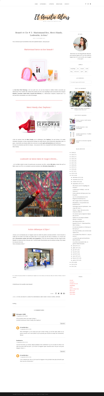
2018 (72, 169)
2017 (72, 171)
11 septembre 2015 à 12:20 (25, 329)
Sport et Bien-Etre (74, 289)
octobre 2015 (76, 181)
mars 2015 (75, 256)
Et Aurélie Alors (24, 327)
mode (87, 68)
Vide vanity (72, 294)
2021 (72, 163)
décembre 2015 (77, 177)
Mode (71, 287)
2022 (72, 161)
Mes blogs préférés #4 (78, 221)
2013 (72, 264)
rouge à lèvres (51, 296)
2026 (72, 152)
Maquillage (72, 285)
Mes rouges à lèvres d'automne (80, 200)
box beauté (24, 296)
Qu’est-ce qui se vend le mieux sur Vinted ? (83, 120)
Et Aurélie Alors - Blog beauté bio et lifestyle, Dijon (26, 394)
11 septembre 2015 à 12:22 (25, 357)
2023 (72, 158)
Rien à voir (72, 290)
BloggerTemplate (44, 394)
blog (71, 71)
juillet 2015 (75, 247)
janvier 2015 (76, 260)
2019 (72, 167)
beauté (82, 68)
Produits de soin (74, 283)
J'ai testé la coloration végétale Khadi (83, 141)
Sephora (58, 296)
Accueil (71, 280)
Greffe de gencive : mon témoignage (82, 127)
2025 (72, 154)
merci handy (44, 296)
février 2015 (76, 258)
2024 (72, 156)
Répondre (63, 323)
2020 (72, 165)
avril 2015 (75, 254)
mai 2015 (75, 252)
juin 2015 (75, 249)
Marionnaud (36, 296)
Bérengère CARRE (21, 314)
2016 (72, 173)
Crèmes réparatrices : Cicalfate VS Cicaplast (83, 134)
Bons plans (72, 292)
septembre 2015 (77, 183)
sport (82, 71)
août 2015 (75, 245)
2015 (72, 175)
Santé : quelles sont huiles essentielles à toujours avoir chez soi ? (80, 109)
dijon (86, 71)
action (18, 296)
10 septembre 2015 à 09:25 (22, 316)
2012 (72, 266)
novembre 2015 (77, 179)
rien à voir (76, 71)
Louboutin (30, 296)
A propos (72, 282)
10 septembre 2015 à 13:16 (22, 342)
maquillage (72, 68)
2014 (72, 262)
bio (78, 68)
